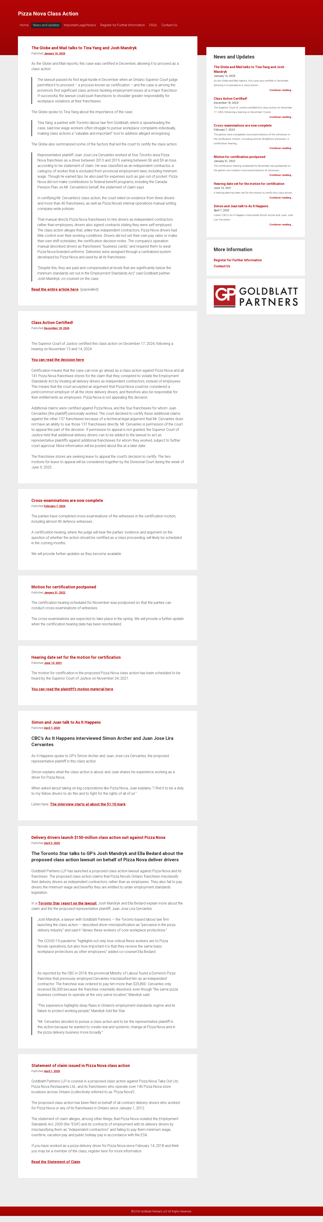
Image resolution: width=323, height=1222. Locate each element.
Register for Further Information (129, 25)
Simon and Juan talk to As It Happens (84, 728)
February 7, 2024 (54, 513)
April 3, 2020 (52, 858)
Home (24, 25)
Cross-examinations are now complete (86, 507)
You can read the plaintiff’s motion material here (72, 696)
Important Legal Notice (84, 25)
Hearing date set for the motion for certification (99, 663)
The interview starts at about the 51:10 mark (88, 811)
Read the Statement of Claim (55, 1177)
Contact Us (180, 25)
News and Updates (48, 25)
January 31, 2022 (54, 599)
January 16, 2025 (54, 60)
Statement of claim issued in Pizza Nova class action (106, 1080)
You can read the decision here (57, 367)
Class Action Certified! (63, 329)
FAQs (162, 25)
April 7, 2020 (52, 735)
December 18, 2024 (56, 335)
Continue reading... (281, 87)
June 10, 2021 (53, 670)
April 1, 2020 (52, 1086)
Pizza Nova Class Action (66, 12)
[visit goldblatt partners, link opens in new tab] (256, 301)
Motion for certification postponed (80, 593)
